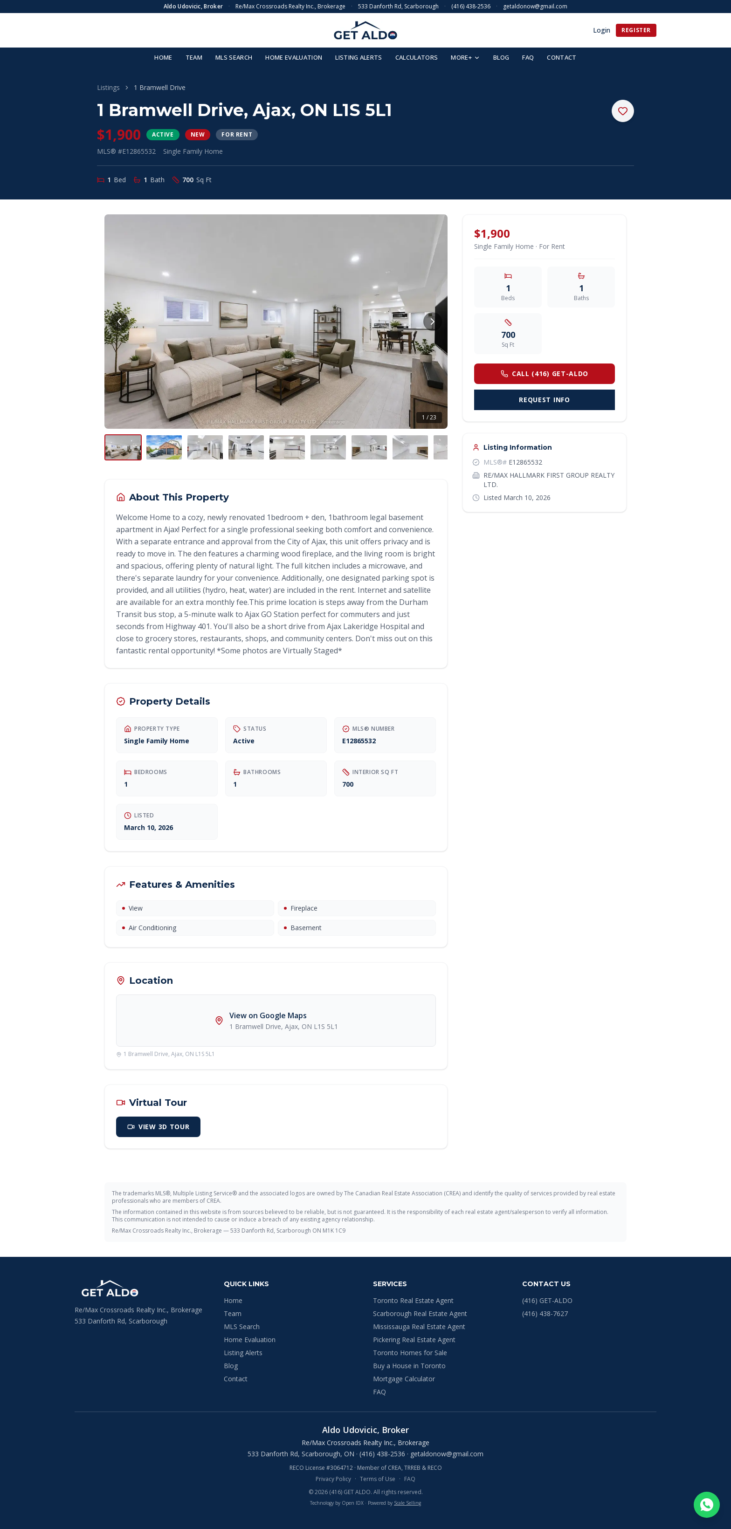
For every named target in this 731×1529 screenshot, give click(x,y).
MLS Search (242, 1326)
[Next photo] (432, 321)
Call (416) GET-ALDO (544, 373)
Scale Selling (407, 1503)
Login (601, 30)
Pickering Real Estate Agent (414, 1339)
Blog (231, 1365)
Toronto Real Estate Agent (413, 1300)
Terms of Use (377, 1479)
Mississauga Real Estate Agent (419, 1326)
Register (636, 30)
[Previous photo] (119, 321)
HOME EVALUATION (293, 57)
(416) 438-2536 (470, 6)
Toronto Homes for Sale (410, 1352)
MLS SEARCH (233, 57)
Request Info (544, 399)
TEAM (194, 57)
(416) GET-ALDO (547, 1300)
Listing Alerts (243, 1352)
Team (232, 1313)
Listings (108, 87)
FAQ (528, 57)
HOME (163, 57)
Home (233, 1300)
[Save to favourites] (623, 111)
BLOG (501, 57)
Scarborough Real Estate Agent (420, 1313)
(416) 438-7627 (545, 1313)
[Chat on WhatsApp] (707, 1505)
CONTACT (561, 57)
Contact (236, 1378)
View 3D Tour (158, 1126)
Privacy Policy (333, 1479)
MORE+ (465, 57)
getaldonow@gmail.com (535, 6)
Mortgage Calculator (404, 1378)
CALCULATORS (416, 57)
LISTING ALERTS (358, 57)
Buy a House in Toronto (409, 1365)
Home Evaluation (250, 1339)
